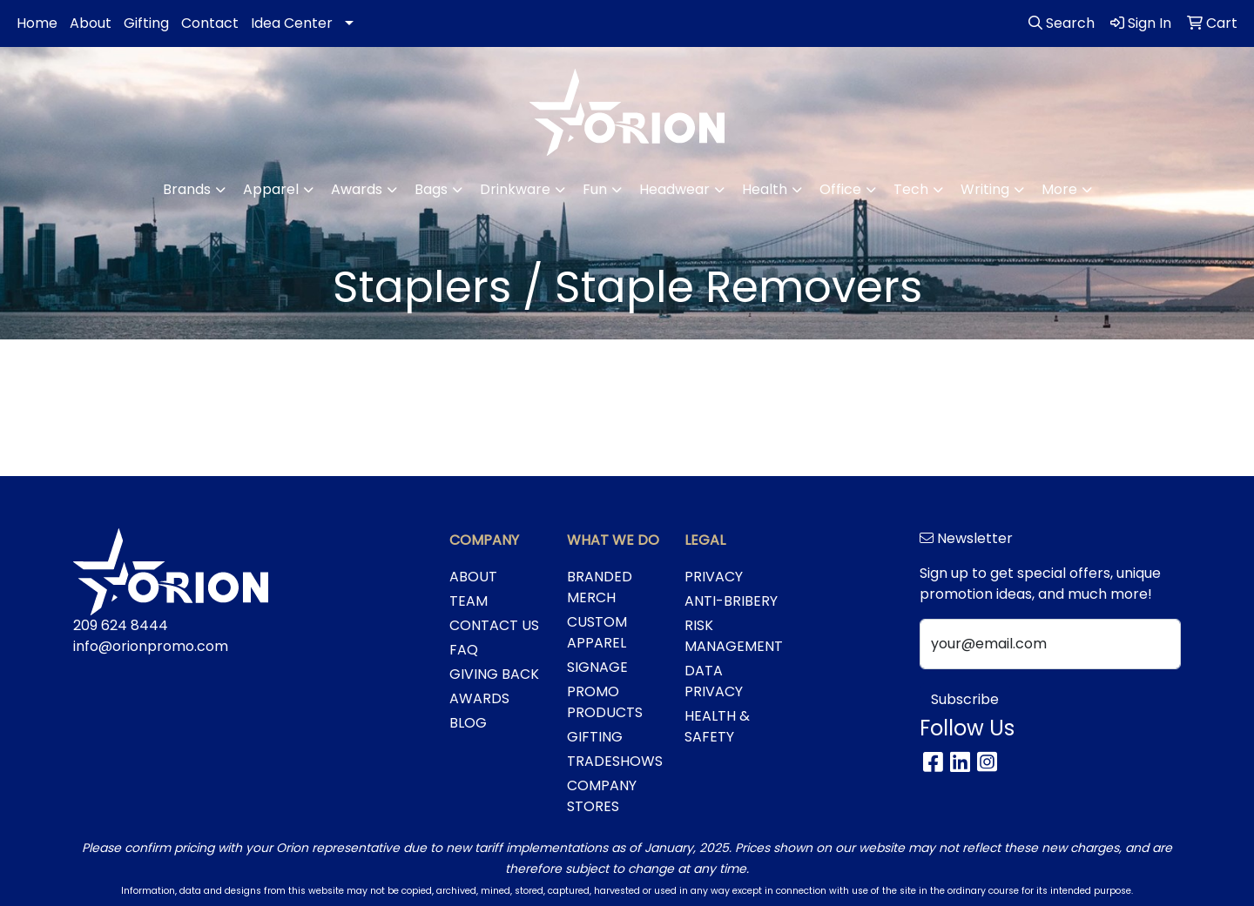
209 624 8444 (120, 625)
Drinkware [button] (515, 189)
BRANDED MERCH (599, 587)
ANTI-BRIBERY (731, 601)
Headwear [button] (674, 189)
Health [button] (764, 189)
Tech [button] (910, 189)
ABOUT (473, 577)
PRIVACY (713, 577)
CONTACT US (494, 625)
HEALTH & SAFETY (717, 726)
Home (37, 23)
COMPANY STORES (602, 795)
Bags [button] (431, 189)
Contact (210, 23)
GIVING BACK (494, 674)
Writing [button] (985, 189)
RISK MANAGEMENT (732, 635)
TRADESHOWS (615, 761)
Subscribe (965, 699)
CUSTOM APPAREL (597, 632)
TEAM (468, 601)
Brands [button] (187, 189)
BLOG (468, 723)
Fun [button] (595, 189)
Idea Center (292, 23)
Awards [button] (356, 189)
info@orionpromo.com (150, 646)
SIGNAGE (597, 667)
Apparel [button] (271, 189)
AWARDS (479, 698)
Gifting (146, 23)
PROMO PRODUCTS (605, 701)
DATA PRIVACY (713, 681)
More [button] (1059, 189)
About (90, 23)
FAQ (463, 650)
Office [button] (840, 189)
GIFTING (595, 737)
